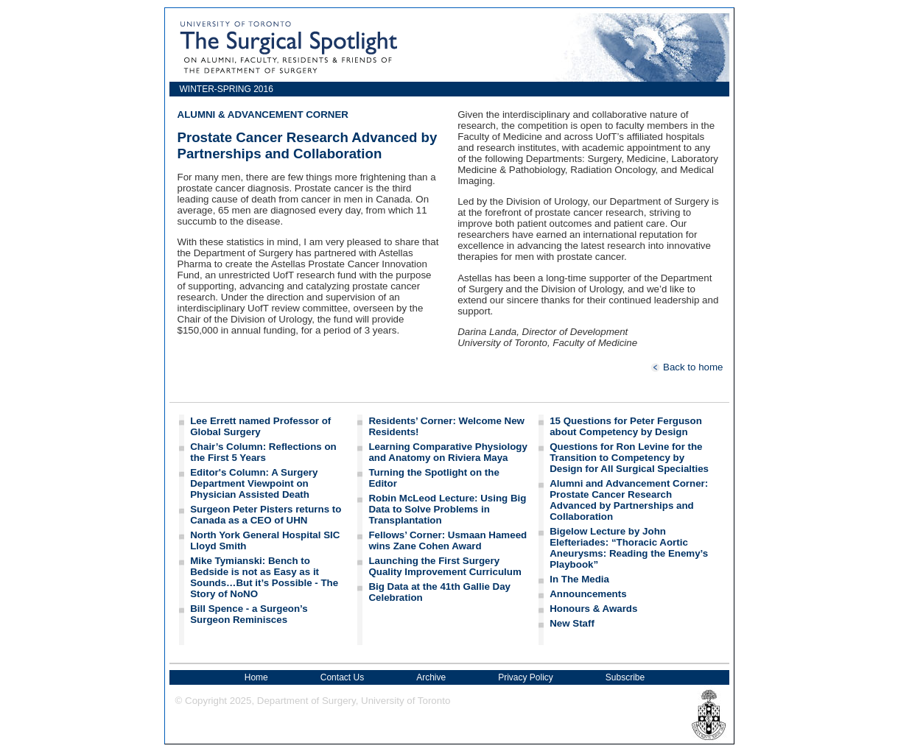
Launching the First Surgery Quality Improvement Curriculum (444, 566)
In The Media (579, 579)
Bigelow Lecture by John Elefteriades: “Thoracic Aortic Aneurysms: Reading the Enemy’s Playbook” (629, 548)
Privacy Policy (525, 677)
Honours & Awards (593, 608)
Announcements (588, 593)
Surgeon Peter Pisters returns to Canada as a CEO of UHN (265, 515)
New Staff (572, 623)
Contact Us (342, 677)
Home (256, 677)
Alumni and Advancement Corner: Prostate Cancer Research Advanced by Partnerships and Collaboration (629, 500)
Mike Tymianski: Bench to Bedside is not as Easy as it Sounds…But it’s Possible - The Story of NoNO (264, 577)
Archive (431, 677)
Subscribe (625, 677)
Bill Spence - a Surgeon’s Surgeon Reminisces (248, 614)
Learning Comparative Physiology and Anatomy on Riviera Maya (447, 452)
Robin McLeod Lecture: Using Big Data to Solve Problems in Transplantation (447, 509)
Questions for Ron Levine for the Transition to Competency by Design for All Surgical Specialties (629, 457)
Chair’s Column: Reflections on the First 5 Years (263, 452)
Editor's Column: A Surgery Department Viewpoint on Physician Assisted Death (254, 483)
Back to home (686, 367)
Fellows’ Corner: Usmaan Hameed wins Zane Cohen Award (447, 540)
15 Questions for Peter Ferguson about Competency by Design (626, 426)
